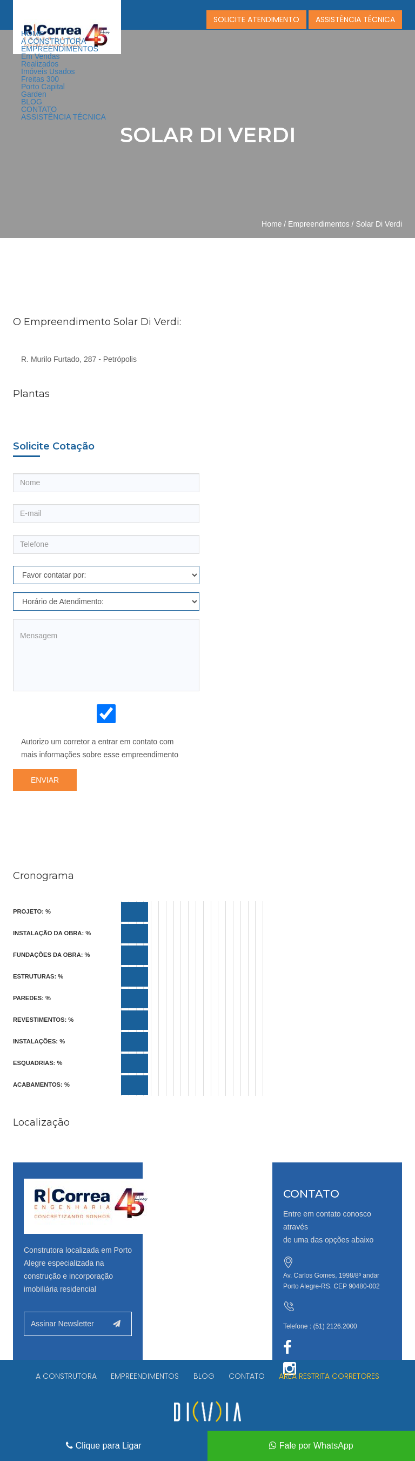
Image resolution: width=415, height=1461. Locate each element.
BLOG (31, 101)
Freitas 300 (40, 79)
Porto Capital (43, 86)
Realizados (39, 64)
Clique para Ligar (103, 1445)
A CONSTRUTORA (53, 41)
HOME (32, 33)
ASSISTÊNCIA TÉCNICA (63, 117)
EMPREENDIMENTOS (59, 48)
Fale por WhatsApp (311, 1445)
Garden (33, 94)
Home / (274, 224)
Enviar (45, 780)
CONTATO (39, 109)
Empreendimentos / (320, 224)
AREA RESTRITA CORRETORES (332, 1376)
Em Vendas (40, 56)
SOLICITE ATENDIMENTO (256, 19)
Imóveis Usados (48, 71)
